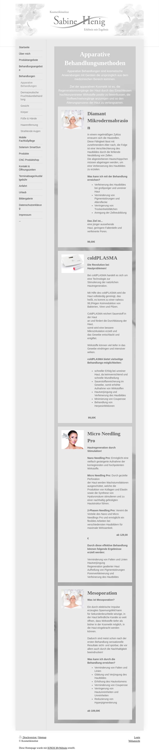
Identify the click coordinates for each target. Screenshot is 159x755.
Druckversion (28, 737)
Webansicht (134, 741)
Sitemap (42, 737)
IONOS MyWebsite (57, 748)
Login (137, 737)
